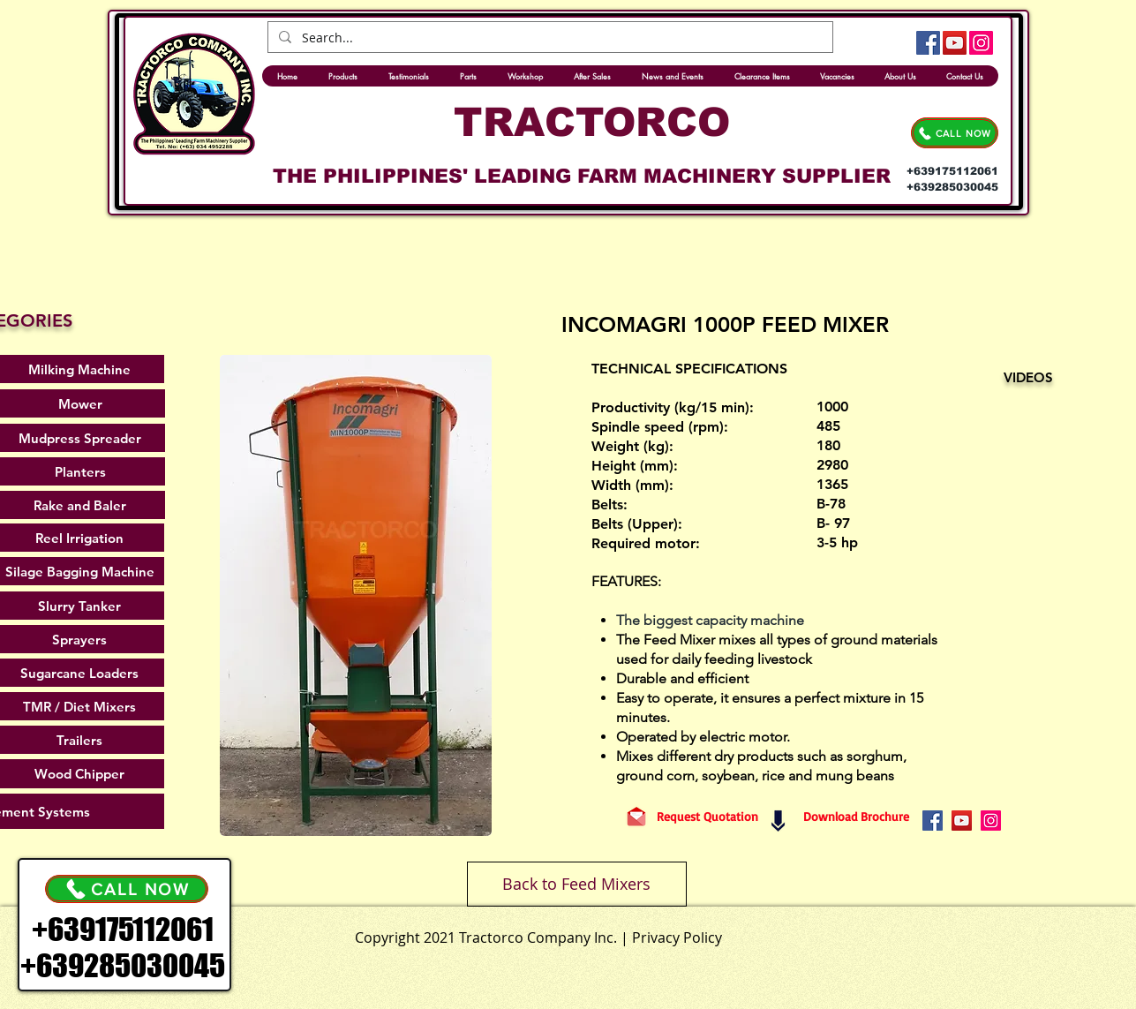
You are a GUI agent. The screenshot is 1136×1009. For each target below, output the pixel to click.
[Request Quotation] (707, 816)
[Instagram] (981, 43)
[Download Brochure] (856, 816)
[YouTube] (955, 43)
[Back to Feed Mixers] (577, 884)
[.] (609, 933)
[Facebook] (928, 43)
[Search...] (548, 38)
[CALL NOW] (954, 132)
